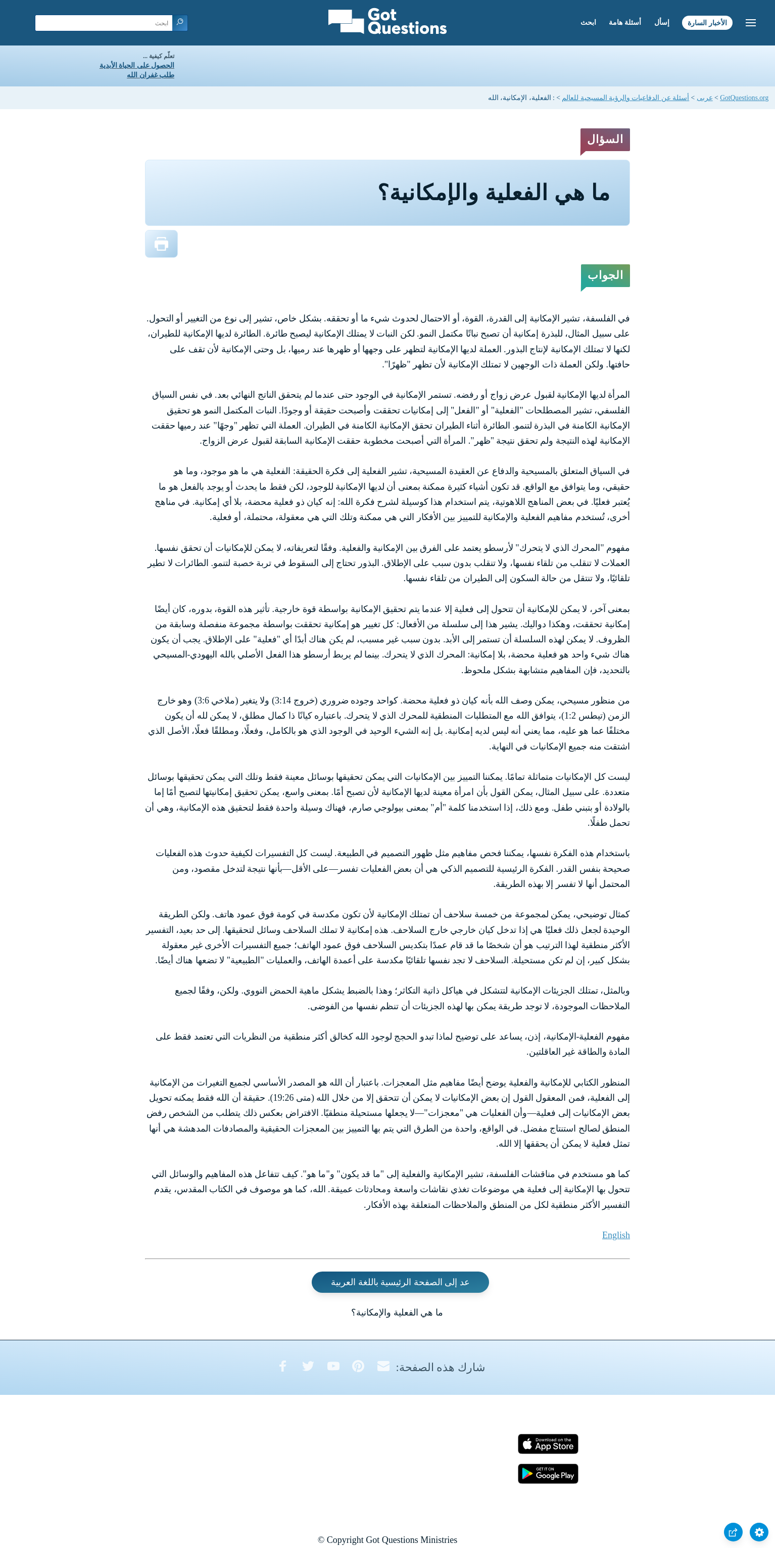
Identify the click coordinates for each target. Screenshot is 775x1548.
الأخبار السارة (707, 22)
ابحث (588, 22)
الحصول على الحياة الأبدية (137, 65)
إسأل (661, 22)
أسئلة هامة (625, 22)
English (616, 1235)
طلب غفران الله (150, 75)
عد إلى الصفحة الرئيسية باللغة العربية (400, 1282)
